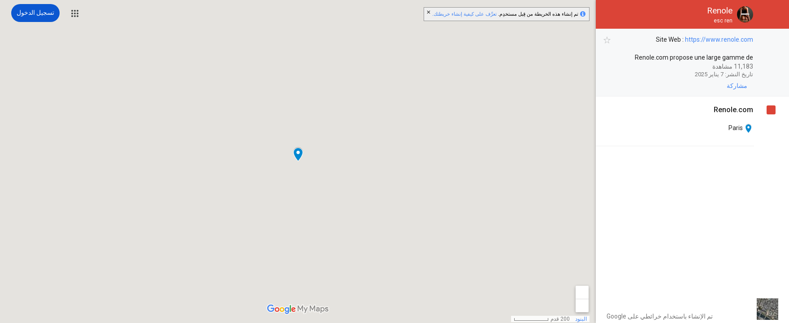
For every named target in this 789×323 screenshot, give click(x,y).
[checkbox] (607, 40)
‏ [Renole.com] (733, 109)
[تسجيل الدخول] (35, 13)
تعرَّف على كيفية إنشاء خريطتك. (464, 14)
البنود (581, 319)
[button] (75, 13)
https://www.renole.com (719, 39)
